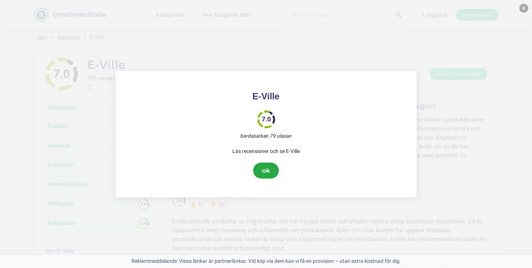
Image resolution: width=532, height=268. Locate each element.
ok (266, 170)
